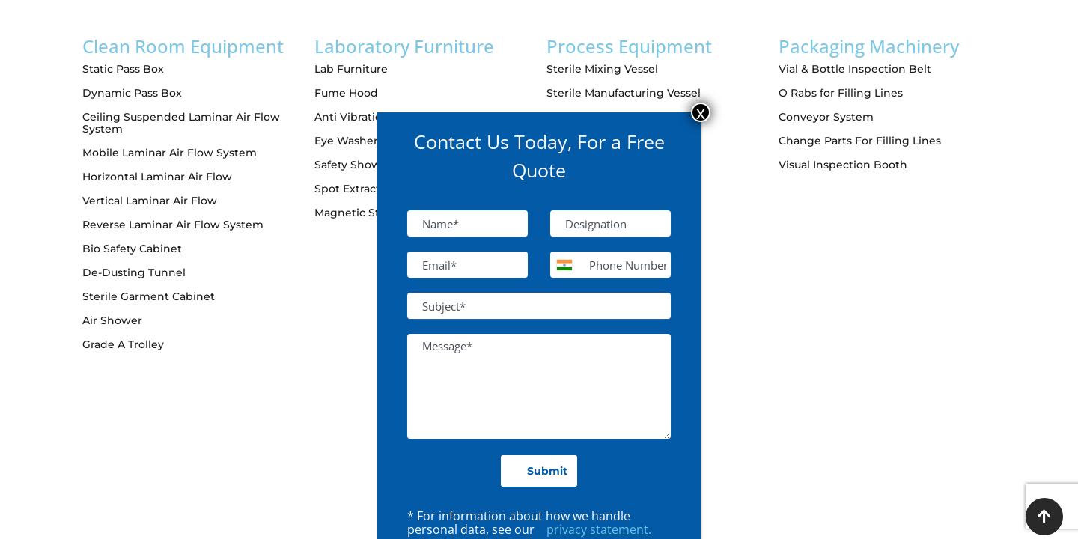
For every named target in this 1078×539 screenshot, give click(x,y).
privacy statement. (598, 529)
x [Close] (700, 112)
